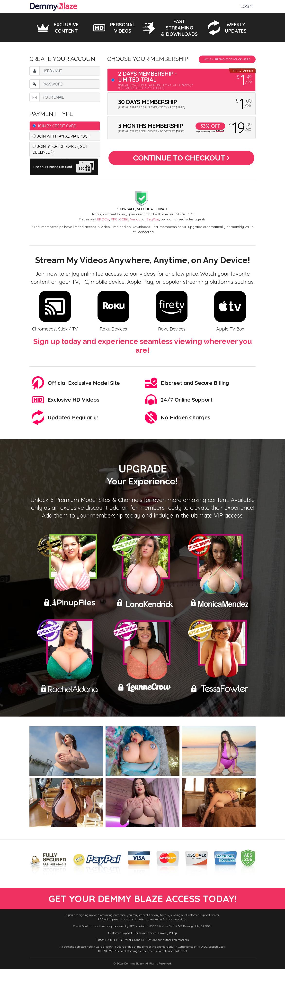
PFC (114, 219)
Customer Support (120, 955)
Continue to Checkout (181, 159)
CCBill (123, 219)
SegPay (153, 219)
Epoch (101, 962)
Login (246, 6)
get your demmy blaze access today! (142, 910)
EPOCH (103, 219)
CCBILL (111, 962)
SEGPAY (146, 962)
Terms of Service (145, 955)
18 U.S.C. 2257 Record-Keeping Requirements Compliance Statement (142, 973)
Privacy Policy (167, 955)
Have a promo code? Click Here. (227, 59)
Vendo (135, 219)
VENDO (130, 962)
